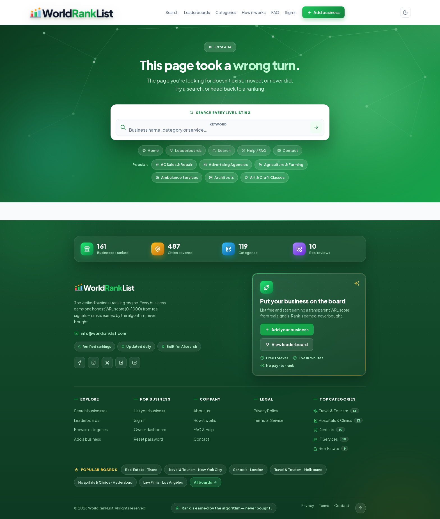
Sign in (291, 12)
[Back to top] (360, 508)
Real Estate (330, 448)
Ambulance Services (177, 177)
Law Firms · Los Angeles (163, 482)
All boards (205, 482)
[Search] (316, 127)
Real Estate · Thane (141, 469)
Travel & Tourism (336, 410)
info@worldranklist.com (100, 333)
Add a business (87, 439)
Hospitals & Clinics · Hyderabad (105, 482)
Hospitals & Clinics (338, 420)
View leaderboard (286, 344)
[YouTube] (134, 362)
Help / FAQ (254, 150)
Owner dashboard (150, 429)
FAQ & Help (204, 429)
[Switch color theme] (405, 12)
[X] (107, 362)
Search (172, 12)
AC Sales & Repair (173, 164)
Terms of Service (268, 420)
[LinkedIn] (121, 362)
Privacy (307, 505)
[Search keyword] (218, 129)
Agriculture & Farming (281, 164)
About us (202, 410)
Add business (323, 12)
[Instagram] (93, 362)
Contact (287, 150)
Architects (221, 177)
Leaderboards (197, 12)
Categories (226, 12)
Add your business (287, 329)
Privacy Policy (266, 410)
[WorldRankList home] (71, 12)
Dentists (329, 429)
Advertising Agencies (225, 164)
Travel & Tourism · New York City (195, 469)
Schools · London (248, 469)
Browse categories (91, 429)
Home (150, 150)
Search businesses (90, 410)
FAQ (275, 12)
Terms (324, 505)
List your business (149, 410)
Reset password (148, 439)
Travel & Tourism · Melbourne (298, 469)
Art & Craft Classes (265, 177)
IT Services (331, 439)
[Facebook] (79, 362)
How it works (254, 12)
